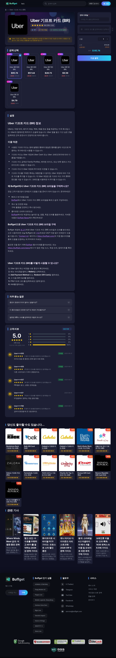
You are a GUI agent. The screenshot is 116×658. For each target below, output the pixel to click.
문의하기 (91, 600)
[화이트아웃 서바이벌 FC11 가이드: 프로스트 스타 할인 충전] (49, 537)
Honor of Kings (40, 621)
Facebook (67, 600)
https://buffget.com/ (45, 236)
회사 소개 (91, 585)
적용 (112, 29)
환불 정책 (91, 596)
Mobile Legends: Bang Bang (44, 600)
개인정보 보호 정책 (95, 593)
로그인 (106, 3)
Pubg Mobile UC (40, 589)
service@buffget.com (71, 611)
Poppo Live (38, 595)
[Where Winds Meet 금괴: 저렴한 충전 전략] (13, 534)
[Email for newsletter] (12, 592)
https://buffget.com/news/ (19, 248)
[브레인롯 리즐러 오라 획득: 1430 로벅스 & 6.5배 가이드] (103, 536)
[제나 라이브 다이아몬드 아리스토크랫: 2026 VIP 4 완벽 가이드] (67, 537)
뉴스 (22, 4)
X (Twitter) (67, 584)
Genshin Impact (40, 615)
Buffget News (23, 218)
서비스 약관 (92, 589)
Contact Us (23, 236)
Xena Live (38, 631)
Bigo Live (38, 610)
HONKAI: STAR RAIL (41, 584)
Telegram (67, 590)
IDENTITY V (39, 626)
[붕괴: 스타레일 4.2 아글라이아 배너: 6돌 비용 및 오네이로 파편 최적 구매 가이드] (85, 539)
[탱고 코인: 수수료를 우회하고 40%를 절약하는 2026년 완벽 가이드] (31, 537)
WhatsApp (67, 606)
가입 (38, 233)
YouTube (66, 595)
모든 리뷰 (67, 329)
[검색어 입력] (64, 3)
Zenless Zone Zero (41, 605)
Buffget (14, 200)
